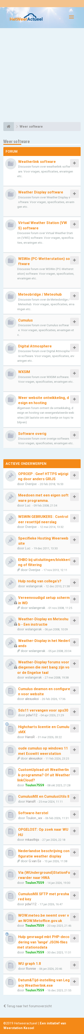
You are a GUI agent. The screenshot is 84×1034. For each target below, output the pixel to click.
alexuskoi (32, 699)
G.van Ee (35, 861)
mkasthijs (32, 840)
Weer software (16, 141)
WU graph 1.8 (29, 963)
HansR (30, 737)
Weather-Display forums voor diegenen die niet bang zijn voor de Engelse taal (43, 667)
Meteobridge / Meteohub (40, 294)
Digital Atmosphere (35, 346)
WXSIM (24, 372)
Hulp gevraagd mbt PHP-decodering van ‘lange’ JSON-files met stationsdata (43, 942)
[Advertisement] (42, 76)
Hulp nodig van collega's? (39, 581)
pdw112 (31, 715)
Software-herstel (33, 813)
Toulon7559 (34, 785)
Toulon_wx (34, 818)
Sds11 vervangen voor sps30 (43, 710)
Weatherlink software (37, 162)
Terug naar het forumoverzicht (27, 1006)
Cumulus (25, 320)
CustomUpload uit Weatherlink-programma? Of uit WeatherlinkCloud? (43, 775)
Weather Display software (40, 192)
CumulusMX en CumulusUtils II (43, 796)
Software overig (32, 434)
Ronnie (31, 969)
